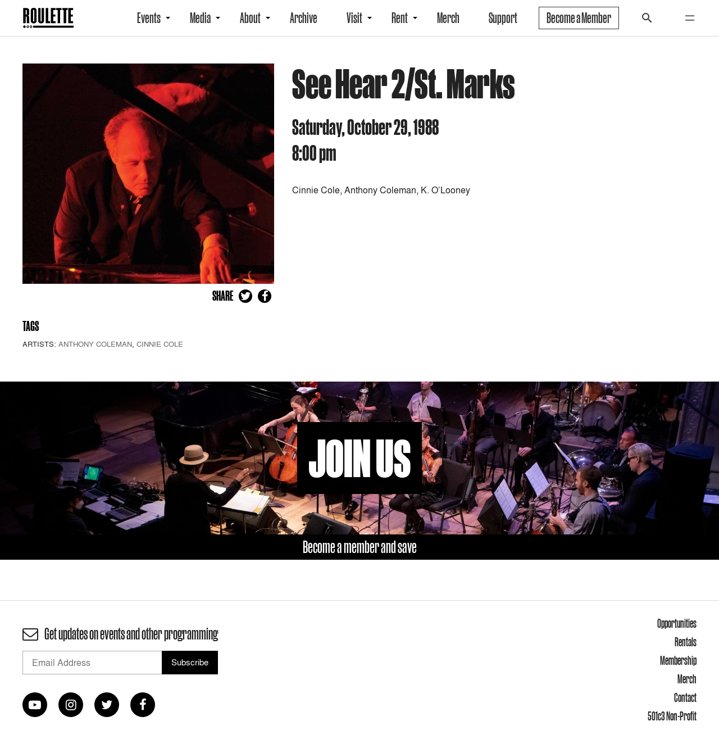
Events (149, 18)
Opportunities (677, 623)
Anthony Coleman (95, 344)
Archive (303, 18)
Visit (354, 18)
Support (503, 18)
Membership (678, 660)
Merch (448, 18)
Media (200, 18)
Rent (400, 18)
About (250, 18)
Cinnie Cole (159, 344)
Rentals (686, 641)
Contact (685, 697)
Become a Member (579, 18)
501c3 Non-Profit (672, 716)
